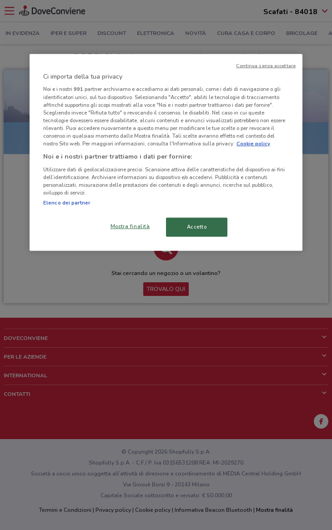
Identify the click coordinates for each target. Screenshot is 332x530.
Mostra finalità (130, 226)
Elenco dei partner (66, 202)
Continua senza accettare (266, 65)
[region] (166, 152)
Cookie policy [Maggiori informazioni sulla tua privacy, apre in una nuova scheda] (253, 143)
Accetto (197, 226)
